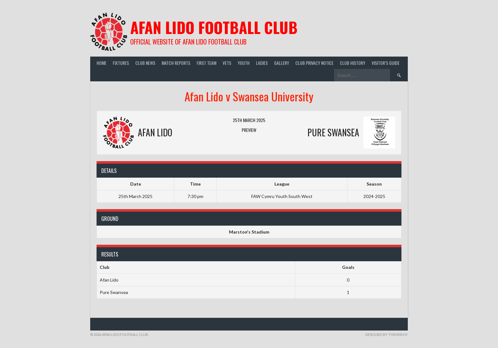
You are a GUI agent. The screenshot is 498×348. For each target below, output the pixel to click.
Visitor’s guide (386, 62)
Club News (145, 62)
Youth (244, 62)
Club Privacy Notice (314, 62)
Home (101, 62)
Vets (227, 62)
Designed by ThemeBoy (386, 334)
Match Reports (176, 62)
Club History (352, 62)
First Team (206, 62)
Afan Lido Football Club (214, 27)
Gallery (281, 62)
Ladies (262, 62)
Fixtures (121, 62)
